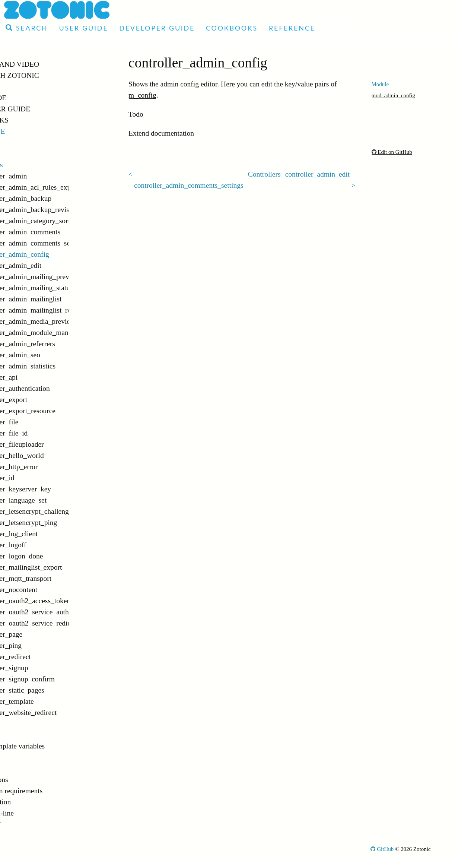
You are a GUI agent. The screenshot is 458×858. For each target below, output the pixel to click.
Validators (28, 768)
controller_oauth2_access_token (66, 601)
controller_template (48, 701)
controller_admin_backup (57, 198)
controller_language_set (55, 500)
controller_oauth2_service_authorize (66, 612)
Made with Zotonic (44, 75)
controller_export (45, 399)
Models (24, 757)
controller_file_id (45, 433)
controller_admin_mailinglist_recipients (66, 310)
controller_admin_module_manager (66, 332)
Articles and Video (44, 64)
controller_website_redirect (60, 712)
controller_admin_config (56, 254)
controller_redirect (47, 657)
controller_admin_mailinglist (62, 299)
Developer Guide (157, 28)
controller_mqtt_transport (57, 578)
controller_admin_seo (51, 355)
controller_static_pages (54, 690)
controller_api (40, 377)
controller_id (39, 478)
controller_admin (45, 176)
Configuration (33, 802)
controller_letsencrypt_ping (60, 522)
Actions (24, 154)
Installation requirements (49, 791)
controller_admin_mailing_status (66, 288)
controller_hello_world (53, 455)
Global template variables (50, 746)
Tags (20, 735)
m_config (142, 95)
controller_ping (42, 645)
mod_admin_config (393, 95)
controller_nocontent (50, 589)
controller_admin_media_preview (66, 321)
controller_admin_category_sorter (66, 221)
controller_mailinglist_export (62, 567)
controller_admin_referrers (59, 344)
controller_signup (45, 668)
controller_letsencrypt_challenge (66, 511)
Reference (292, 28)
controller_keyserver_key (57, 489)
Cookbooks (232, 28)
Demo (17, 87)
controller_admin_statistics (59, 366)
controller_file (41, 422)
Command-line (35, 813)
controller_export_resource (59, 411)
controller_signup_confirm (59, 679)
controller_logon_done (53, 556)
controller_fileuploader (53, 444)
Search (27, 28)
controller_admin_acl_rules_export (66, 187)
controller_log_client (50, 534)
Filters (22, 724)
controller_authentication (56, 388)
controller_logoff (45, 545)
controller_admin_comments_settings (66, 243)
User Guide (83, 28)
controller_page (43, 634)
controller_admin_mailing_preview (66, 277)
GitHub (382, 849)
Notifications (32, 779)
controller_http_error (50, 467)
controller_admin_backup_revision (66, 209)
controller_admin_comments (62, 232)
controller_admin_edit (52, 265)
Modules (26, 142)
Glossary (26, 824)
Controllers (29, 165)
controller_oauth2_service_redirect (66, 623)
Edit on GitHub (392, 152)
